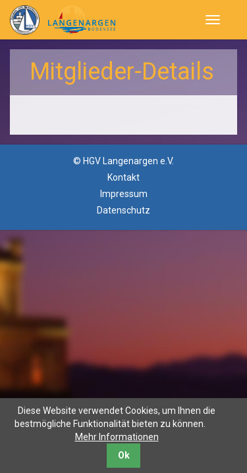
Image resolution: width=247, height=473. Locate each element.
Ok (124, 455)
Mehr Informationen (117, 437)
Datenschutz (123, 210)
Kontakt (123, 177)
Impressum (124, 194)
